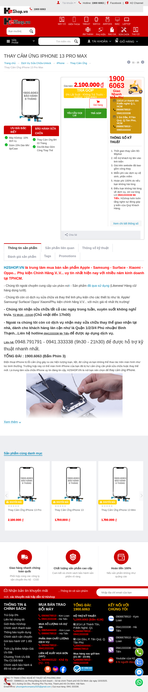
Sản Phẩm (15, 41)
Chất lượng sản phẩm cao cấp (73, 568)
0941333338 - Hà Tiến (126, 628)
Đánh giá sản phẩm (22, 256)
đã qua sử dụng (98, 285)
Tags (47, 256)
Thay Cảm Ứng (78, 63)
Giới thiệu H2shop (15, 623)
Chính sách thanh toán (17, 628)
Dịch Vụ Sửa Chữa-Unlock (36, 63)
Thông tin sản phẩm (22, 248)
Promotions (67, 256)
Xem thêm (11, 422)
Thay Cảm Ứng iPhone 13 (69, 510)
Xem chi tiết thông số (125, 223)
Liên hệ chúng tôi (14, 619)
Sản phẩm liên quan (59, 248)
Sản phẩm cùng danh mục (23, 453)
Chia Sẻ (71, 234)
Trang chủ (10, 63)
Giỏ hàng (98, 105)
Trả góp (96, 113)
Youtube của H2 (127, 660)
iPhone (60, 63)
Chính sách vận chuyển (18, 636)
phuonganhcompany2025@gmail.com (33, 686)
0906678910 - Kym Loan (127, 618)
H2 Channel (134, 3)
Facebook (114, 3)
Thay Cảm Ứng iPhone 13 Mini (118, 510)
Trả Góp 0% (11, 615)
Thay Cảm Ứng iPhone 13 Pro (24, 510)
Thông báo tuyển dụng (17, 632)
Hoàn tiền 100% (121, 568)
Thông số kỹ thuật (95, 248)
